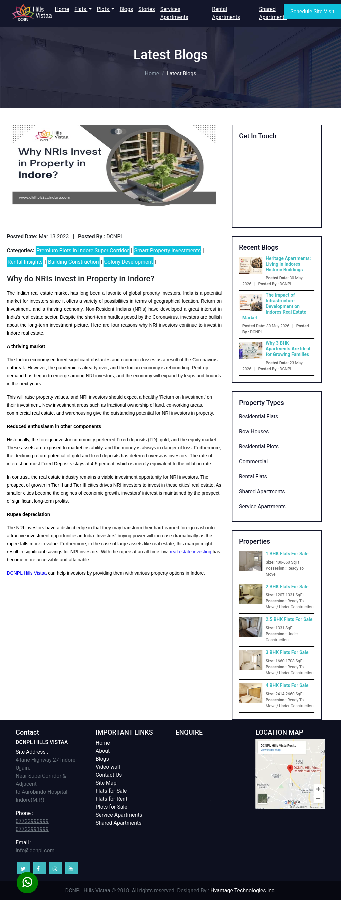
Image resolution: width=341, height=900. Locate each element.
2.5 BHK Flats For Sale (289, 619)
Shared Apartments (273, 13)
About (103, 751)
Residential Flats (258, 416)
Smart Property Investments (167, 250)
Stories (146, 9)
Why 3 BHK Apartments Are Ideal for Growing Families (288, 348)
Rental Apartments (226, 13)
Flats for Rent (111, 799)
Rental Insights (25, 262)
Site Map (106, 783)
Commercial (253, 461)
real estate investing (190, 551)
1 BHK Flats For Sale (287, 553)
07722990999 (32, 821)
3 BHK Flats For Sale (287, 652)
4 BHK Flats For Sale (287, 685)
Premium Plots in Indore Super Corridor (82, 250)
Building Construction (73, 262)
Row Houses (254, 431)
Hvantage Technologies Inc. (243, 890)
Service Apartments (262, 506)
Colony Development (128, 262)
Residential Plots (259, 446)
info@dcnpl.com (35, 850)
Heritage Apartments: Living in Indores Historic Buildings (288, 264)
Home (63, 8)
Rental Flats (253, 476)
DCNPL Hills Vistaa (27, 573)
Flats (81, 9)
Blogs (126, 9)
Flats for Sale (111, 791)
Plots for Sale (111, 807)
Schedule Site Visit (312, 11)
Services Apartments (174, 13)
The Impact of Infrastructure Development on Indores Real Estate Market (274, 306)
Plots (104, 9)
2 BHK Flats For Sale (287, 586)
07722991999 (32, 829)
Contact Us (109, 775)
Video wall (108, 767)
